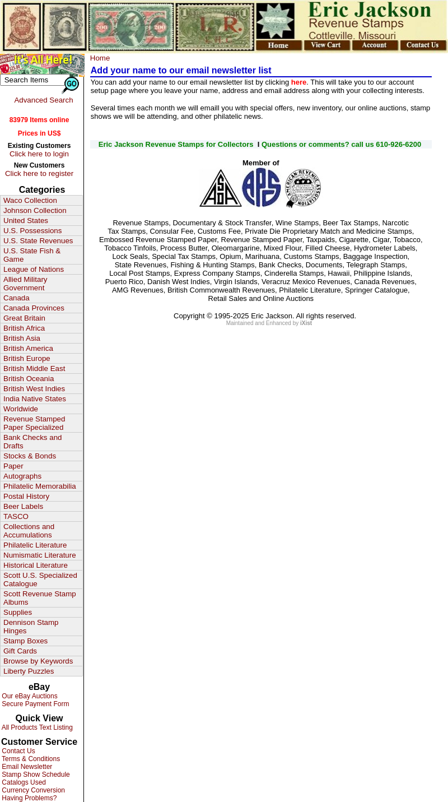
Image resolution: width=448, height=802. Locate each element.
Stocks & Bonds (29, 456)
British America (28, 348)
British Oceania (28, 378)
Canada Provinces (33, 308)
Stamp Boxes (25, 641)
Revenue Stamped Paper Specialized (34, 423)
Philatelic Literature (35, 545)
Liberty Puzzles (28, 671)
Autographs (22, 476)
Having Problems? (28, 798)
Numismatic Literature (39, 555)
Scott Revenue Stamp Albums (39, 598)
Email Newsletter (26, 767)
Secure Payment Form (34, 704)
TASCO (16, 516)
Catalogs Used (23, 782)
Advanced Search (43, 100)
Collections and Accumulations (28, 530)
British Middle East (34, 368)
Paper (13, 466)
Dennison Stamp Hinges (31, 626)
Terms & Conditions (30, 759)
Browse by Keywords (38, 661)
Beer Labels (23, 506)
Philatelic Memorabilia (39, 486)
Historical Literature (35, 565)
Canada (16, 298)
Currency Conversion (32, 790)
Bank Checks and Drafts (32, 441)
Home (100, 58)
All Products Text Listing (36, 727)
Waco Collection (30, 200)
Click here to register (39, 173)
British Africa (24, 328)
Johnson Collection (35, 210)
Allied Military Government (25, 283)
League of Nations (33, 269)
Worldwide (20, 409)
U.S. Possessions (32, 230)
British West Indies (34, 388)
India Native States (34, 399)
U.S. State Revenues (38, 241)
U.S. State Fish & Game (31, 255)
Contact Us (17, 751)
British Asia (21, 338)
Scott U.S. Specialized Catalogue (40, 579)
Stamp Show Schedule (35, 774)
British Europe (26, 358)
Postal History (26, 496)
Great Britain (24, 318)
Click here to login (39, 154)
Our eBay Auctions (29, 696)
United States (25, 220)
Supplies (17, 612)
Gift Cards (20, 651)
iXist (306, 323)
